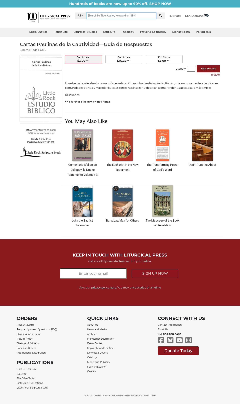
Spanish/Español (96, 366)
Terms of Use (150, 395)
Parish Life (61, 31)
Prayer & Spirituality (153, 31)
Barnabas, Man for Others (122, 220)
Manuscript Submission (100, 338)
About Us (92, 324)
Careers (91, 371)
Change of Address (28, 343)
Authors (91, 334)
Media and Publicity (98, 362)
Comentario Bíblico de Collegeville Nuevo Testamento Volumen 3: (82, 169)
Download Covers (97, 352)
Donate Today (178, 350)
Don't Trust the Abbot (202, 164)
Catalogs (92, 357)
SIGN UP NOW (155, 273)
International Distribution (31, 352)
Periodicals (203, 31)
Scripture (109, 31)
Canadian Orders (26, 348)
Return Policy (24, 338)
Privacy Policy (135, 395)
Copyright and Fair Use (100, 348)
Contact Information (170, 324)
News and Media (97, 329)
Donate (175, 16)
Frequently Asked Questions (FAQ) (37, 329)
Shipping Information (29, 334)
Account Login (25, 324)
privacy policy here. (104, 287)
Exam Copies (94, 343)
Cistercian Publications (30, 383)
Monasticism (181, 31)
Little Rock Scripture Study (32, 387)
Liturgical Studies (85, 31)
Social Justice (38, 31)
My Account (194, 15)
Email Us (163, 329)
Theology (127, 31)
